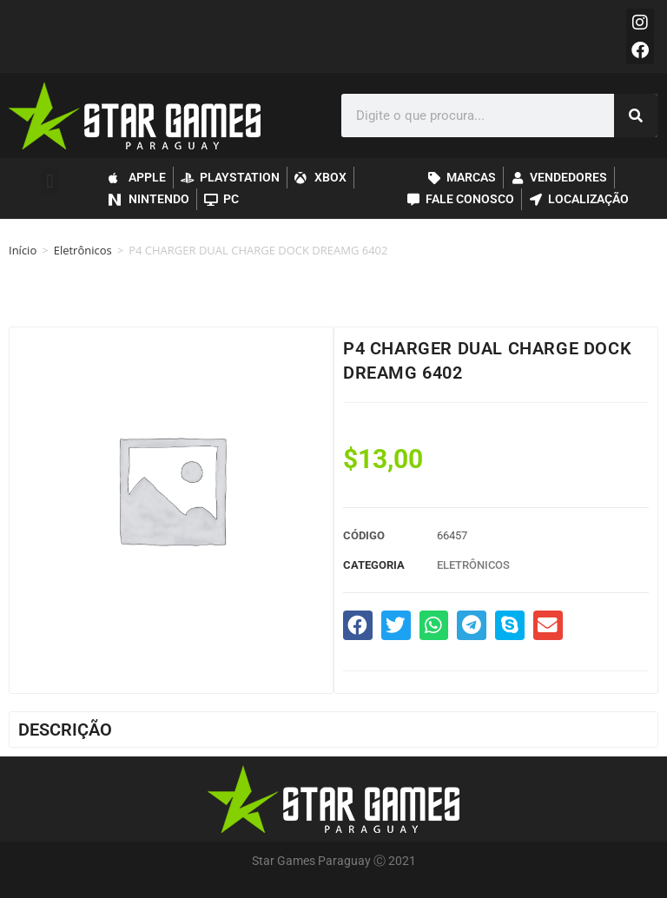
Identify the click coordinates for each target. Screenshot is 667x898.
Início (22, 250)
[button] (50, 181)
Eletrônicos (83, 250)
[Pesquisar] (635, 115)
